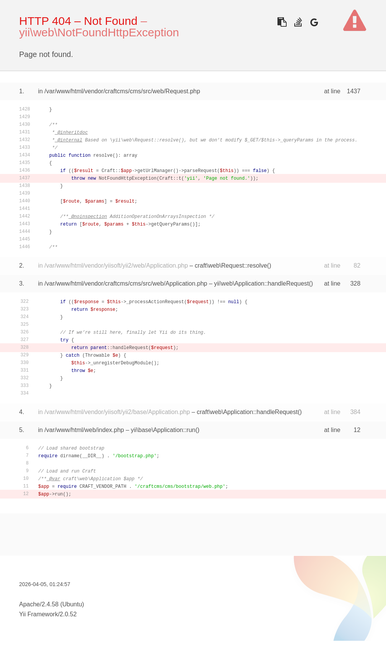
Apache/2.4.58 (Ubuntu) (51, 604)
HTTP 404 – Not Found (78, 21)
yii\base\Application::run (163, 430)
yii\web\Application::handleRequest (261, 283)
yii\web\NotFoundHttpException (99, 32)
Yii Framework (38, 614)
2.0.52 (68, 614)
